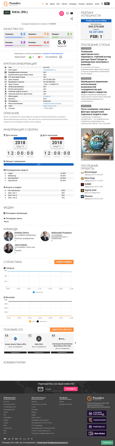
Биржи (52, 4)
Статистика (8, 428)
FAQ (5, 431)
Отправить (71, 389)
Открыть (46, 96)
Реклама (81, 4)
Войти (97, 4)
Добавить (89, 4)
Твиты (6, 221)
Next (75, 343)
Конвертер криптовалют (40, 420)
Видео (33, 415)
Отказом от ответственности (53, 53)
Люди (6, 423)
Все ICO (6, 401)
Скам (5, 412)
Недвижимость (49, 70)
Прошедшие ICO (9, 409)
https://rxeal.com (49, 106)
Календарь (73, 4)
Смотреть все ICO (62, 329)
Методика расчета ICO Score (41, 423)
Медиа (33, 412)
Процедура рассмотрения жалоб (43, 428)
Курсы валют (36, 417)
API (5, 433)
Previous (2, 343)
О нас (33, 407)
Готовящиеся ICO (10, 407)
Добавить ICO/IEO (65, 404)
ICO (43, 4)
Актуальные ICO (9, 404)
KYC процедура (36, 425)
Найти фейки (64, 262)
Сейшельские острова (52, 103)
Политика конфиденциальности (42, 433)
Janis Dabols (20, 245)
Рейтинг (64, 4)
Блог (58, 4)
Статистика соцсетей (39, 404)
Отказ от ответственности (40, 431)
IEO (47, 4)
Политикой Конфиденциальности (52, 442)
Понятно (107, 443)
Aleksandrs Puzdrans (61, 232)
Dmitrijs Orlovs (21, 232)
